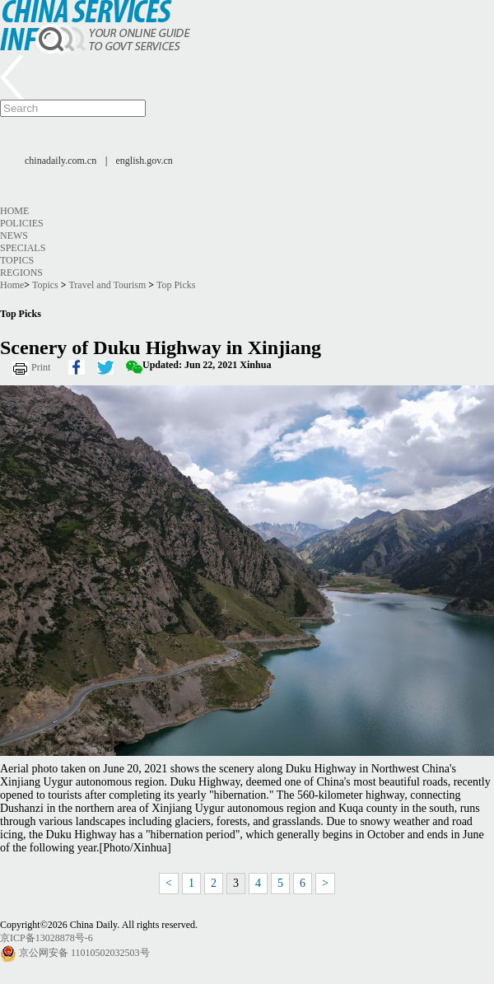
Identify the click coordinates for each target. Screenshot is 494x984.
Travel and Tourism (107, 285)
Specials (22, 248)
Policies (22, 223)
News (14, 235)
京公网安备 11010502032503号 (84, 952)
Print (40, 367)
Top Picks (176, 285)
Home (14, 211)
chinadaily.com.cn (60, 160)
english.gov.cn (144, 160)
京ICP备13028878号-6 (46, 938)
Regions (21, 272)
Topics (17, 260)
